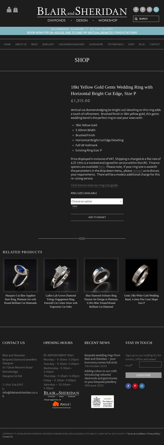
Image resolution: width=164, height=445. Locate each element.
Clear (74, 206)
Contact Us (7, 436)
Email (129, 365)
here (102, 167)
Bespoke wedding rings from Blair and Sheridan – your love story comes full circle (102, 359)
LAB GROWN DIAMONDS (71, 44)
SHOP (131, 44)
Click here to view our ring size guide (94, 185)
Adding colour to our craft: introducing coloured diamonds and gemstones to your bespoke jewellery (100, 376)
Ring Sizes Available (84, 193)
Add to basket (97, 217)
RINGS (34, 44)
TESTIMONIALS (116, 44)
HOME (7, 44)
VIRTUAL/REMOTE (100, 32)
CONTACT (154, 44)
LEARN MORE (96, 44)
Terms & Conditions (136, 434)
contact (137, 171)
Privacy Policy (153, 434)
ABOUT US (21, 44)
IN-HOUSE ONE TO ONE (66, 32)
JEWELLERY (48, 44)
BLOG (142, 44)
